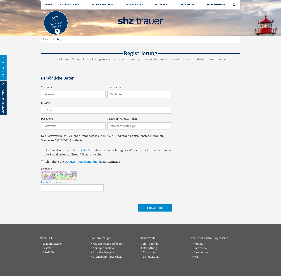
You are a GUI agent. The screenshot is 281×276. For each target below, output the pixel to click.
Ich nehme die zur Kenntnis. (83, 162)
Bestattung (150, 248)
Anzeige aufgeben (102, 4)
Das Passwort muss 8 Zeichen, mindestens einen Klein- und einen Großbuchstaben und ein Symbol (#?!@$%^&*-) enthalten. (102, 138)
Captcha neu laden (53, 182)
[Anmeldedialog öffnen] (234, 5)
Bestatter (48, 248)
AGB (84, 150)
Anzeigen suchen (103, 248)
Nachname (114, 87)
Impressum (201, 248)
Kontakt (199, 243)
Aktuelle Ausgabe (103, 252)
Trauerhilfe (186, 4)
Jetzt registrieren (154, 208)
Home (48, 4)
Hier (154, 150)
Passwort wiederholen (122, 119)
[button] (83, 5)
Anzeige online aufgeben (108, 243)
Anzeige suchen (69, 4)
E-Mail (45, 103)
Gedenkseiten (134, 4)
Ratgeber (161, 4)
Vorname (47, 87)
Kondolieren (151, 256)
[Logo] (140, 20)
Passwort (47, 119)
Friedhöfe (48, 252)
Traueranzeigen (52, 243)
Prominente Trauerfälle (107, 256)
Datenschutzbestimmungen (83, 162)
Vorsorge (149, 252)
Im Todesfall (150, 243)
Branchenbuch (216, 4)
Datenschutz (201, 252)
